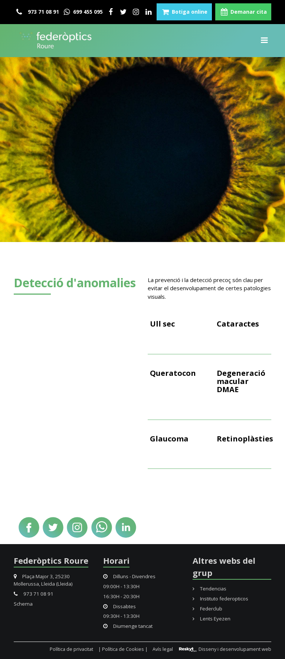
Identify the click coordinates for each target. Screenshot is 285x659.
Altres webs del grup (224, 566)
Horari (116, 560)
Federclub (207, 608)
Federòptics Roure (51, 560)
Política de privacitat (71, 649)
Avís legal (163, 649)
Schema (23, 603)
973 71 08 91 (37, 12)
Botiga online (184, 12)
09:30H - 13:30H (121, 616)
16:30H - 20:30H (121, 596)
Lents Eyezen (211, 618)
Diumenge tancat (128, 626)
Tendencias (209, 588)
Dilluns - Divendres (129, 576)
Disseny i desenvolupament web (224, 649)
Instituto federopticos (220, 598)
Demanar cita (243, 12)
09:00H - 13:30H (121, 586)
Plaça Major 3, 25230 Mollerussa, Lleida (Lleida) (43, 580)
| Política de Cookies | (123, 649)
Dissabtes (119, 606)
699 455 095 (82, 12)
